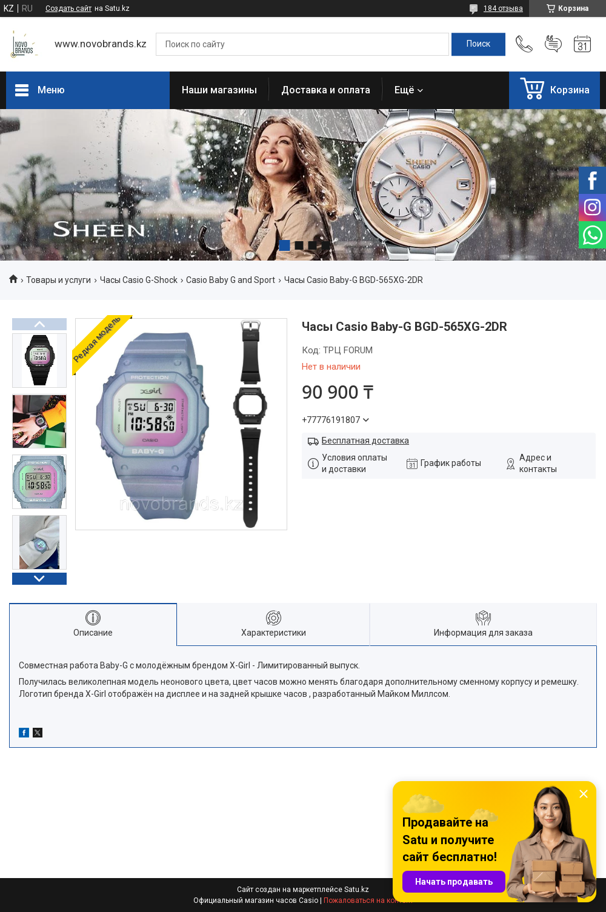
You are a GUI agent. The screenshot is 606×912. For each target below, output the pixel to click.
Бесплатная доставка (365, 440)
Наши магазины (219, 90)
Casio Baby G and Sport (230, 280)
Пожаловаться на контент (368, 900)
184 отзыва (503, 8)
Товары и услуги (58, 280)
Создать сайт (68, 8)
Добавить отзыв (553, 44)
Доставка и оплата (325, 90)
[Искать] (478, 44)
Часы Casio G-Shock (139, 280)
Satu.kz (356, 889)
